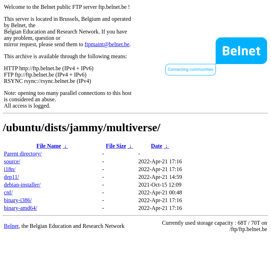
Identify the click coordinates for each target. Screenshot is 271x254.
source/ (12, 161)
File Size (116, 146)
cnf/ (8, 192)
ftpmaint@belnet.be (107, 44)
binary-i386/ (18, 200)
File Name (48, 146)
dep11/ (11, 177)
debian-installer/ (22, 185)
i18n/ (10, 169)
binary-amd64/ (20, 208)
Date (156, 146)
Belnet (11, 226)
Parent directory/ (23, 154)
